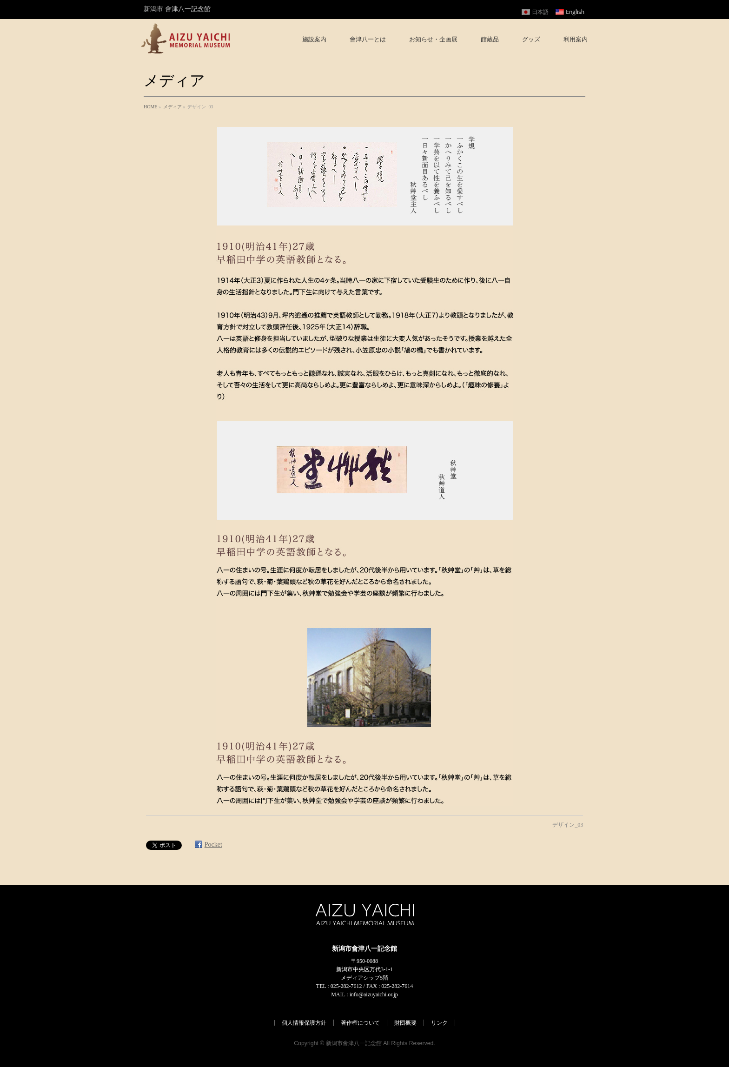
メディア (172, 106)
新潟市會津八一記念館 (354, 1043)
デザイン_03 (567, 825)
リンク (439, 1023)
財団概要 (405, 1023)
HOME (150, 106)
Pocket (213, 844)
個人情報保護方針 (304, 1023)
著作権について (360, 1023)
